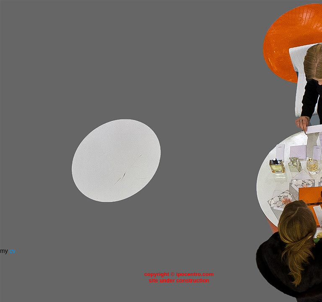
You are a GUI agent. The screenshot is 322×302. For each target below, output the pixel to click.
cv (13, 250)
